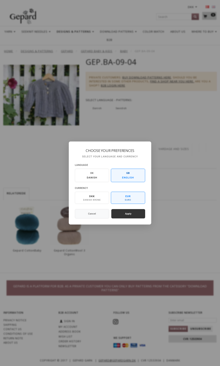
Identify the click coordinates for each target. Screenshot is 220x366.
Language (81, 165)
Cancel (92, 213)
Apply (128, 213)
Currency (81, 188)
